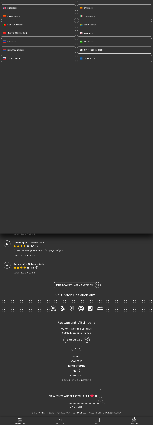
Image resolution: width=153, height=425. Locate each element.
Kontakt (76, 375)
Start (76, 356)
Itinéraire (134, 420)
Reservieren (20, 420)
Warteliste (59, 420)
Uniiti (79, 407)
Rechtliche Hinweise (76, 380)
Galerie (76, 361)
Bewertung (76, 365)
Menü (76, 370)
